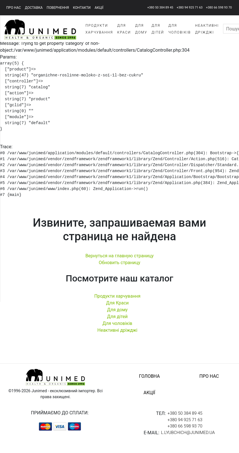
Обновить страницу (119, 265)
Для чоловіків (117, 326)
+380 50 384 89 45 (160, 7)
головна (149, 378)
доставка (34, 8)
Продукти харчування (117, 298)
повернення (58, 8)
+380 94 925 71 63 (189, 7)
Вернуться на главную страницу (119, 258)
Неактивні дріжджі (117, 332)
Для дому (117, 312)
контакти (82, 8)
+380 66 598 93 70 (219, 7)
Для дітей (117, 319)
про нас (13, 8)
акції (99, 8)
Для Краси (117, 305)
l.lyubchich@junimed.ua (188, 435)
